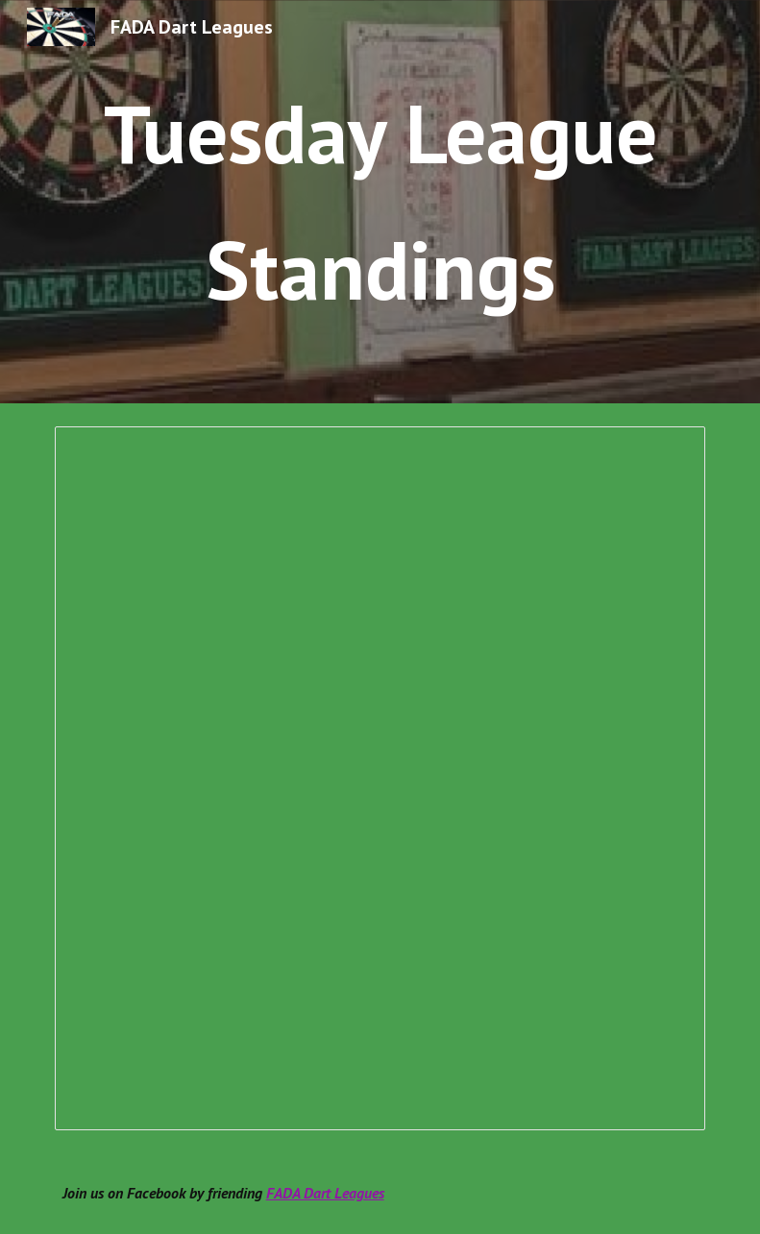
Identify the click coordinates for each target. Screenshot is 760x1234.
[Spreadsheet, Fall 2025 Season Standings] (380, 778)
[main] (380, 202)
